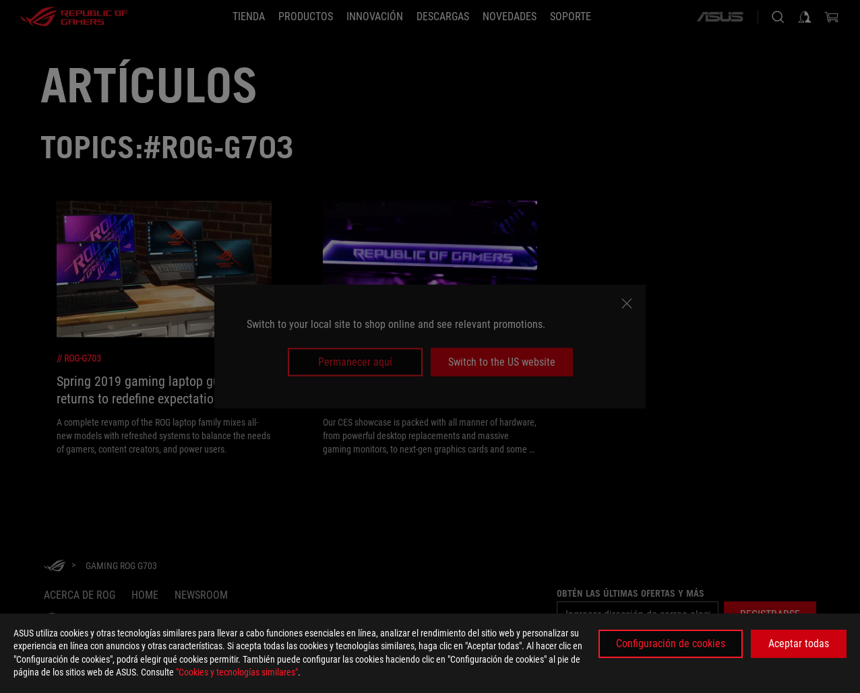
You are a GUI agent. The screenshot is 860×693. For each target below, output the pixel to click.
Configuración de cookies (670, 643)
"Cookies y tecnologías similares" (237, 672)
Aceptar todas (798, 643)
